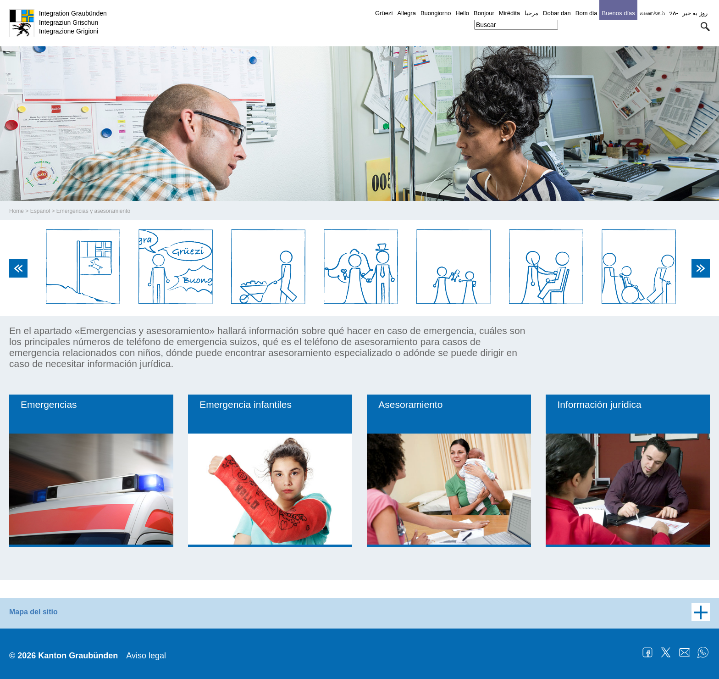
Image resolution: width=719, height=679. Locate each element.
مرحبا (531, 13)
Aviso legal (146, 655)
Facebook (647, 652)
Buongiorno (435, 13)
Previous (18, 268)
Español (40, 211)
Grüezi (384, 13)
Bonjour (484, 13)
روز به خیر (695, 13)
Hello (462, 13)
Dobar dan (557, 13)
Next (700, 268)
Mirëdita (509, 13)
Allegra (406, 13)
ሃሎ (673, 13)
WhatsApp (703, 652)
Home (16, 211)
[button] (705, 26)
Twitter (666, 652)
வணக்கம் (652, 13)
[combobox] (516, 25)
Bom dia (586, 13)
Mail (684, 652)
